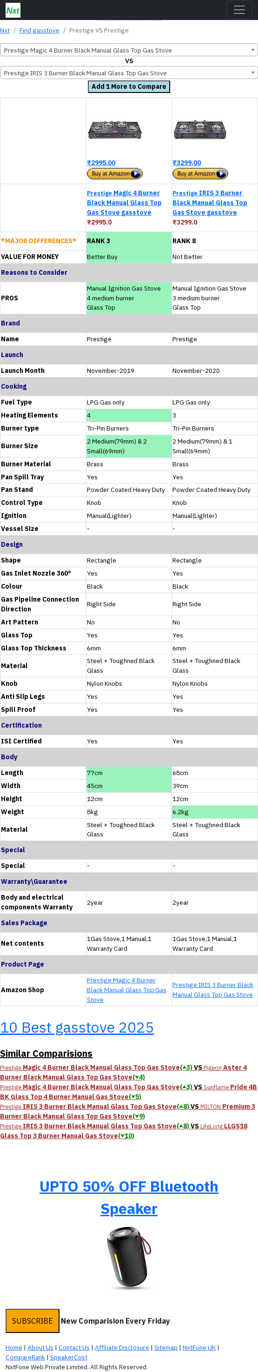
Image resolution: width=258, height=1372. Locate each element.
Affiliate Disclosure (122, 1347)
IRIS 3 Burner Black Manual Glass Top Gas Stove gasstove (209, 203)
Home (14, 1347)
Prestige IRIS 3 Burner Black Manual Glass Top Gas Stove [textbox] (85, 73)
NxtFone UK (199, 1347)
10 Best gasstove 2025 (77, 1027)
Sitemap (166, 1347)
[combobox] (129, 49)
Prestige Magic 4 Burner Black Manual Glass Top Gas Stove (126, 990)
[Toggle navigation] (239, 9)
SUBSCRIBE (32, 1321)
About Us (40, 1347)
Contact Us (74, 1347)
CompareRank (25, 1357)
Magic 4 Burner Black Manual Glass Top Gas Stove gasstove (124, 203)
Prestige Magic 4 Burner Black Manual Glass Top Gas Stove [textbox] (88, 50)
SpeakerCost (68, 1357)
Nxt (5, 30)
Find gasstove (40, 30)
